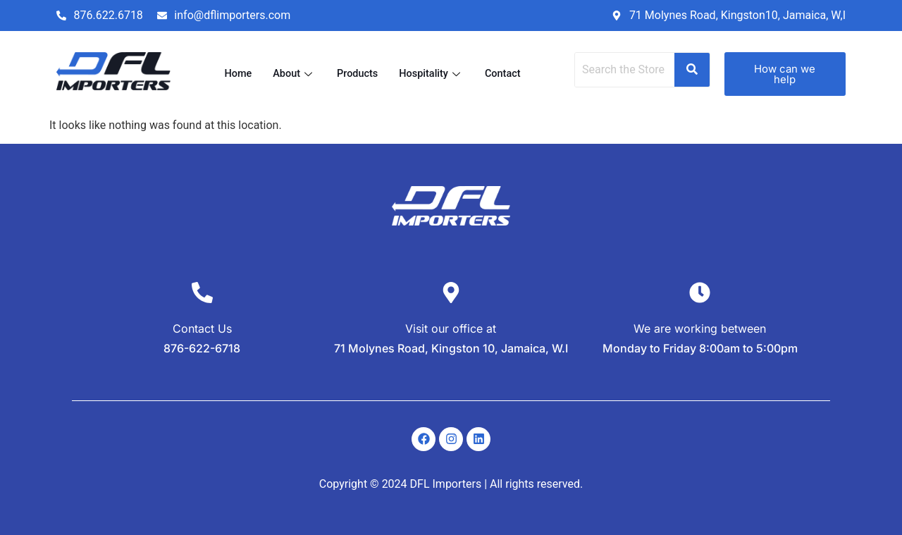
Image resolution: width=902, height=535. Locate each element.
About (292, 74)
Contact (505, 74)
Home (235, 74)
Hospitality (433, 74)
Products (356, 74)
